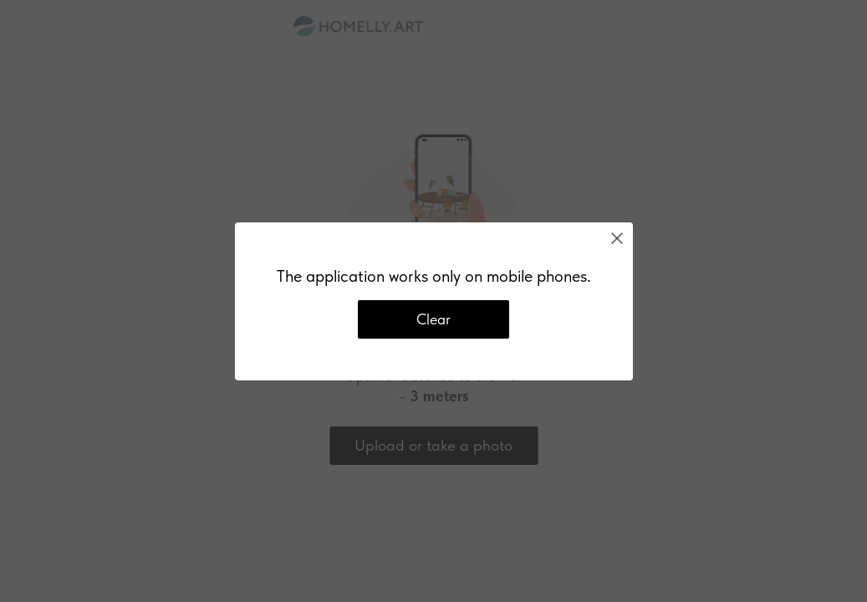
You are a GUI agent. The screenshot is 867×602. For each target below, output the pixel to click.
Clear (433, 319)
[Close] (617, 238)
